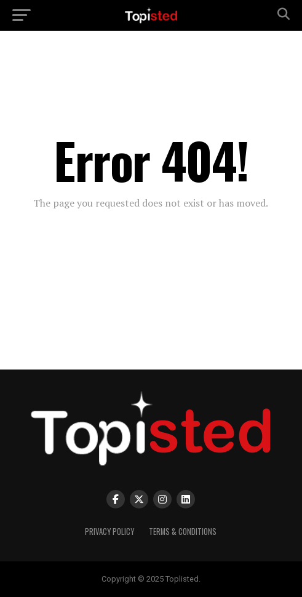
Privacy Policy (109, 531)
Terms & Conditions (183, 531)
